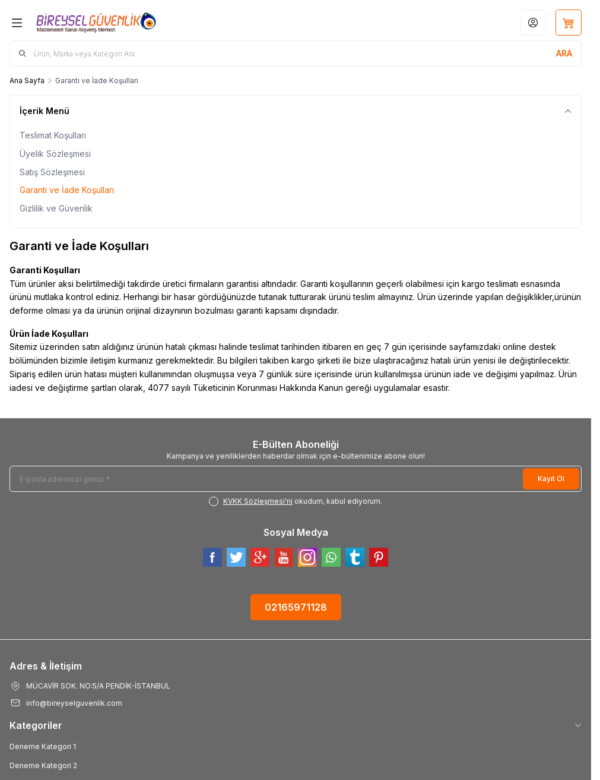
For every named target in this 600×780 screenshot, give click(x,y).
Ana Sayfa (27, 80)
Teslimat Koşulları (53, 135)
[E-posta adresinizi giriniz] (295, 479)
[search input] (295, 53)
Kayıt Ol (551, 478)
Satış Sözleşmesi (52, 172)
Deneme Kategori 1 (42, 746)
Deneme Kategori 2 (43, 765)
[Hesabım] (533, 23)
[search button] (564, 53)
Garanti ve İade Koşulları (67, 190)
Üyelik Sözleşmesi (55, 154)
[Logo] (96, 22)
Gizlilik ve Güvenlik (56, 208)
